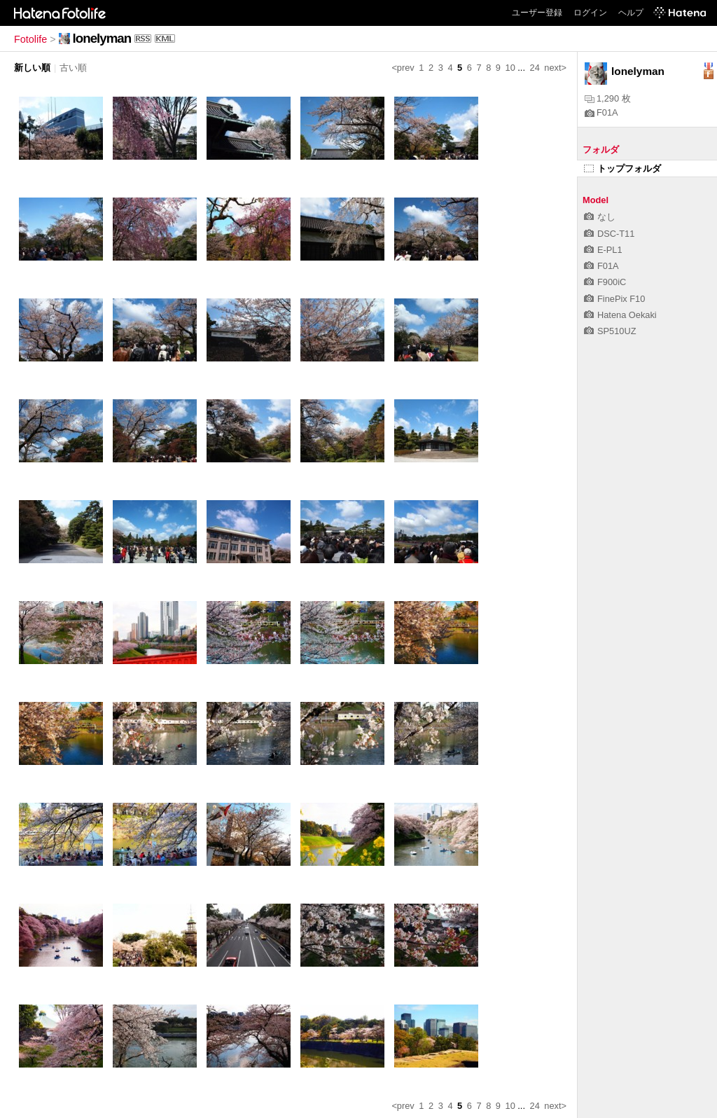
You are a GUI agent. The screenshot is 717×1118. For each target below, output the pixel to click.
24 (535, 67)
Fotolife (30, 39)
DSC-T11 (609, 233)
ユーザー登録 (537, 13)
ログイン (590, 13)
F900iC (605, 282)
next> (555, 67)
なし (599, 217)
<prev (402, 67)
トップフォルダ (622, 168)
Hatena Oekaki (620, 315)
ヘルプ (630, 13)
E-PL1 (603, 249)
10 (510, 67)
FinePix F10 (614, 299)
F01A (601, 112)
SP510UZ (610, 331)
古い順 (73, 67)
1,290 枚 (608, 98)
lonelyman (102, 38)
